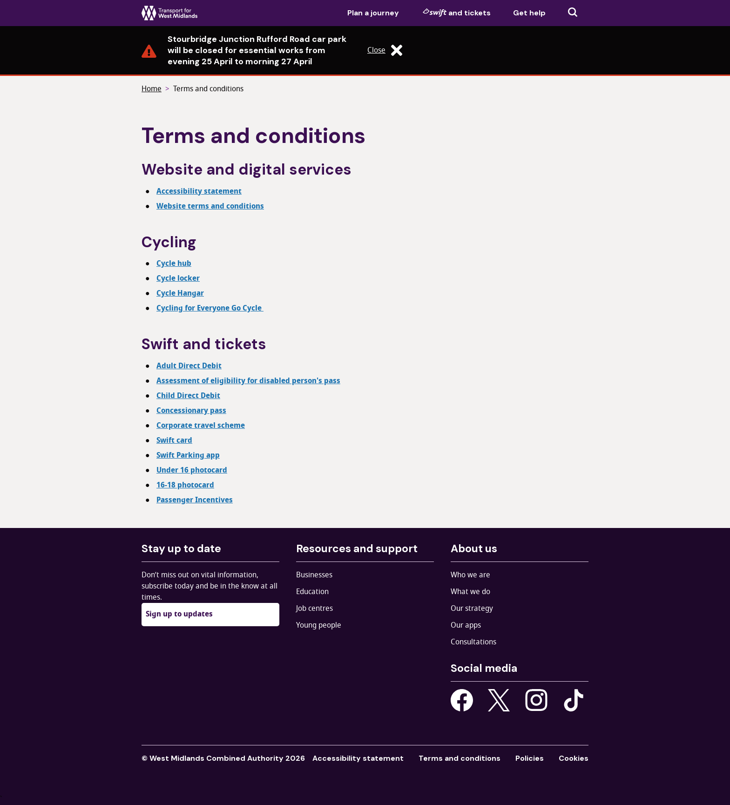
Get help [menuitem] (529, 13)
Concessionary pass (191, 410)
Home (152, 89)
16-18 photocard (185, 485)
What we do (470, 591)
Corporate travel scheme (200, 425)
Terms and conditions (208, 89)
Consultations (473, 642)
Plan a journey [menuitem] (373, 13)
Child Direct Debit (188, 395)
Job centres (314, 608)
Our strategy (472, 608)
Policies (529, 758)
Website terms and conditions (210, 206)
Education (312, 591)
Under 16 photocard (191, 470)
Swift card (174, 440)
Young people (318, 625)
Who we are (470, 575)
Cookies (573, 758)
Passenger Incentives (194, 500)
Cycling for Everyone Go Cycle (210, 308)
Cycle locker (178, 278)
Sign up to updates (179, 614)
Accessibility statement (199, 191)
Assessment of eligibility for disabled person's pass (248, 380)
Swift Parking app (188, 455)
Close (384, 50)
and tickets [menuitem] (457, 12)
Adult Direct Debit (189, 366)
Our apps (466, 625)
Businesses (314, 575)
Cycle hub (173, 263)
